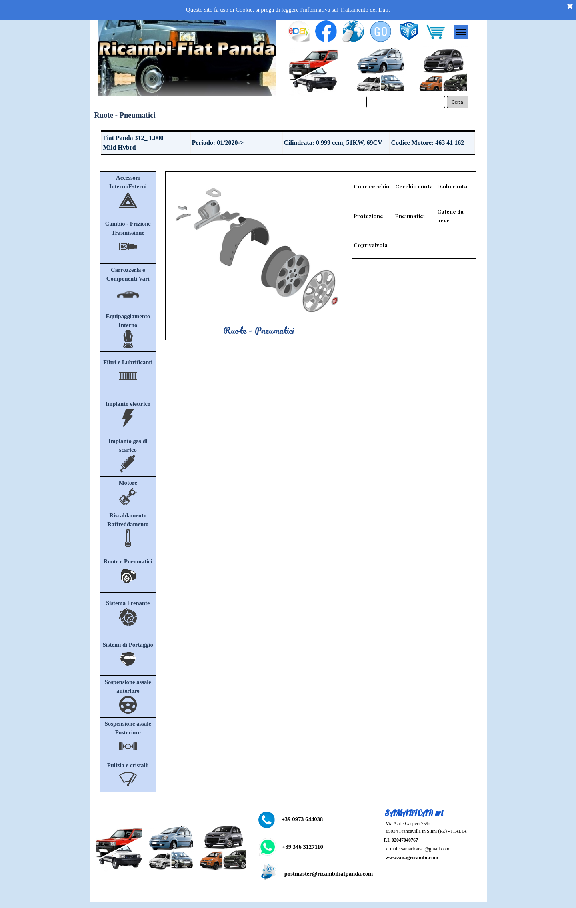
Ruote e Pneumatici (128, 561)
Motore (128, 482)
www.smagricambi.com (411, 857)
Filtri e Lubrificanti (127, 362)
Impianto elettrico (127, 404)
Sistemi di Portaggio (128, 644)
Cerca (457, 102)
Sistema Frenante (128, 603)
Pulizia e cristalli (128, 765)
